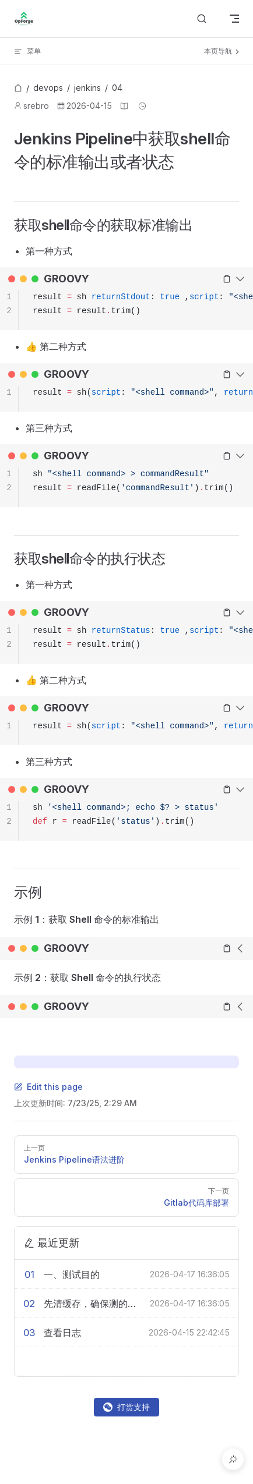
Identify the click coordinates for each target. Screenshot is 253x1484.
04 (117, 88)
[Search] (202, 19)
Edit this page (48, 1087)
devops (48, 88)
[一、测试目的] (97, 1274)
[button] (233, 1459)
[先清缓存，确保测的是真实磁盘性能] (97, 1304)
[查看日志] (96, 1333)
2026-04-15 (89, 106)
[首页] (18, 89)
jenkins (87, 88)
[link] (18, 88)
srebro (36, 106)
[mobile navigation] (234, 18)
